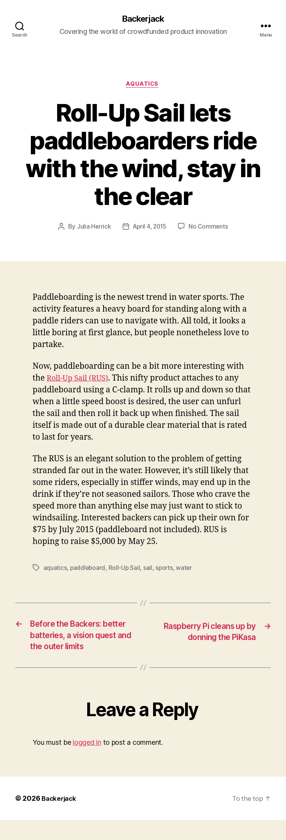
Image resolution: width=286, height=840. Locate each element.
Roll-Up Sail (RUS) (79, 380)
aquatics (55, 569)
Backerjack (143, 19)
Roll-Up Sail (125, 569)
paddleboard (88, 569)
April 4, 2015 (149, 228)
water (186, 569)
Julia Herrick (92, 228)
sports (166, 569)
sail (149, 569)
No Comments (210, 228)
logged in (87, 762)
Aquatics (142, 85)
